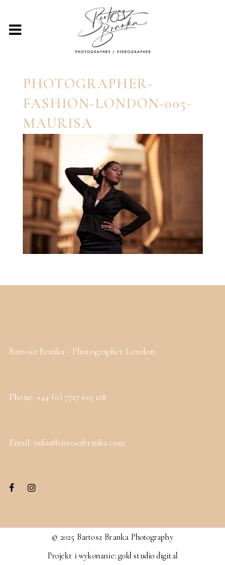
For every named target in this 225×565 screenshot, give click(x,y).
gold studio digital (148, 556)
